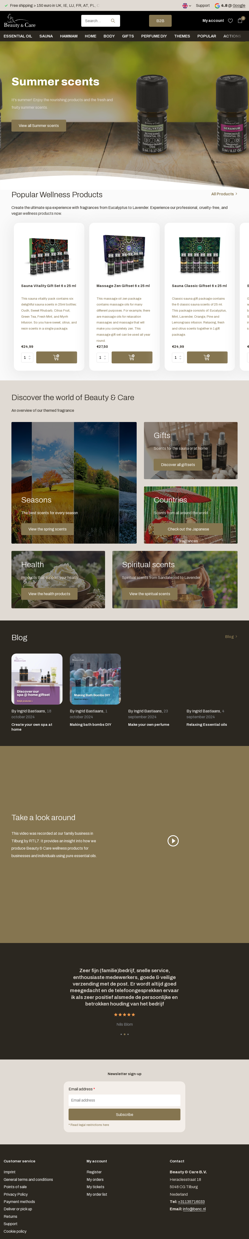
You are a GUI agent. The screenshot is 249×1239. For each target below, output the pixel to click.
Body (109, 36)
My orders (95, 1179)
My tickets (95, 1187)
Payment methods (19, 1202)
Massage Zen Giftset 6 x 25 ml (123, 286)
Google (239, 5)
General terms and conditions (28, 1179)
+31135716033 (191, 1202)
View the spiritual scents (149, 594)
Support (203, 5)
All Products (222, 194)
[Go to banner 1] (74, 483)
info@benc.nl (194, 1209)
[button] (121, 1034)
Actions (232, 36)
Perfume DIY (154, 36)
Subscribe (124, 1115)
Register (94, 1172)
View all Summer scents (39, 126)
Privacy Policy (16, 1194)
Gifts (128, 36)
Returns (10, 1216)
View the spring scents (47, 529)
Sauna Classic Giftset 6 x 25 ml (199, 286)
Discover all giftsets (178, 465)
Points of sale (15, 1187)
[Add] (56, 357)
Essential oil (18, 36)
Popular (206, 36)
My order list (97, 1194)
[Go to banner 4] (58, 579)
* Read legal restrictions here (89, 1125)
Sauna (46, 36)
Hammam (69, 36)
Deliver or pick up (18, 1209)
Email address (82, 1089)
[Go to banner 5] (175, 579)
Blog (229, 637)
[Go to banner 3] (191, 515)
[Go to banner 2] (191, 450)
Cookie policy (15, 1231)
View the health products (49, 594)
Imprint (10, 1172)
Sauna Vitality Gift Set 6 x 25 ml (48, 286)
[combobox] (100, 21)
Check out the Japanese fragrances (188, 531)
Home (90, 36)
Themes (182, 36)
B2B (160, 21)
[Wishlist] (230, 20)
